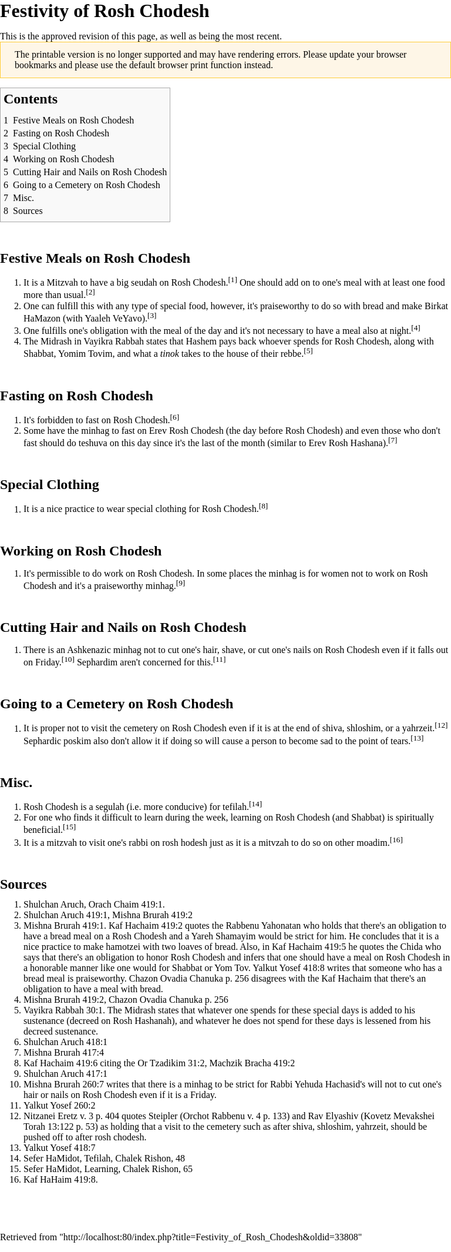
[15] (69, 826)
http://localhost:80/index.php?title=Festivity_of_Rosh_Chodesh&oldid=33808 (210, 1237)
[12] (441, 725)
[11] (219, 659)
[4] (415, 327)
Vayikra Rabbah (113, 341)
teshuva (93, 443)
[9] (181, 582)
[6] (175, 417)
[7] (393, 440)
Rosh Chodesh (109, 395)
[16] (396, 839)
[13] (416, 738)
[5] (308, 350)
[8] (263, 505)
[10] (68, 659)
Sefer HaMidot (51, 1158)
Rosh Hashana (356, 443)
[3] (152, 315)
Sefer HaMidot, (52, 1169)
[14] (255, 803)
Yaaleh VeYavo (113, 318)
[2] (90, 291)
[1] (232, 279)
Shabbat (38, 354)
